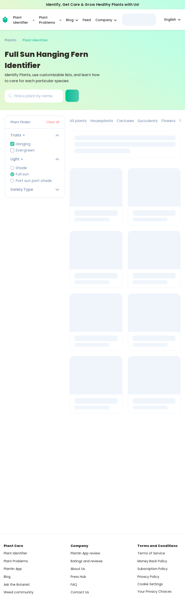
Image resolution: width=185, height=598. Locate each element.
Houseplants (101, 120)
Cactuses (125, 120)
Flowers (168, 120)
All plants (78, 120)
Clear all (52, 122)
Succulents (148, 120)
